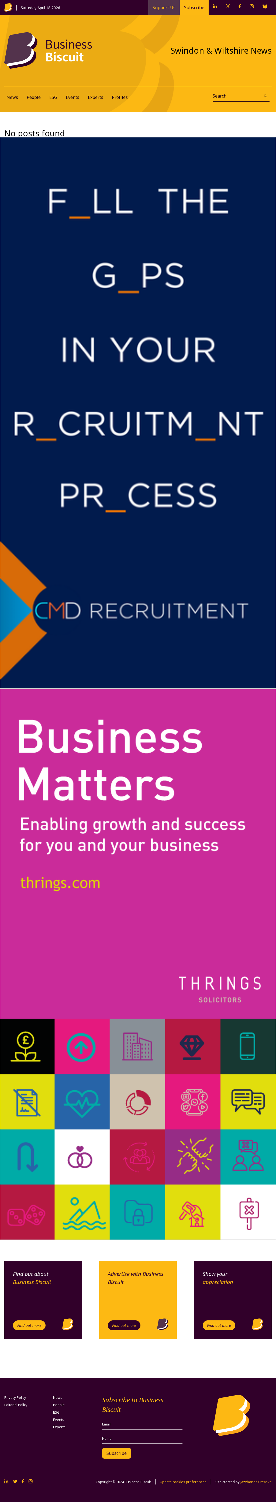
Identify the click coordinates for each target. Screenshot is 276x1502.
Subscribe (194, 8)
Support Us (164, 8)
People (34, 97)
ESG (53, 97)
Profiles (120, 97)
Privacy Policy (15, 1397)
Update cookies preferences (183, 1481)
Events (72, 97)
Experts (95, 97)
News (12, 97)
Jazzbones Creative (256, 1481)
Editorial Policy (15, 1404)
